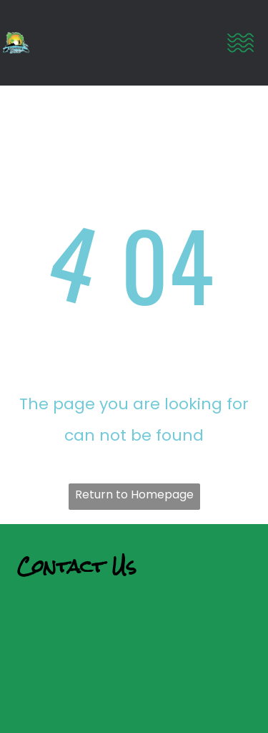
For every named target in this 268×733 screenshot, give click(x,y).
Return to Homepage (134, 494)
